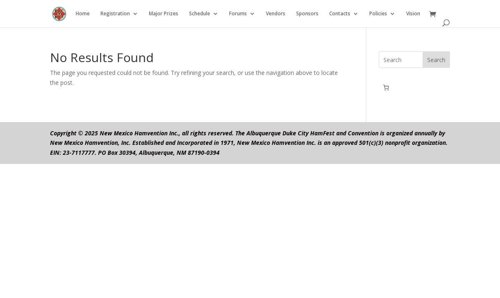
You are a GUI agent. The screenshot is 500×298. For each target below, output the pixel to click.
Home (83, 14)
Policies (378, 14)
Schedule (199, 14)
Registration (115, 14)
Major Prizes (163, 14)
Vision (413, 14)
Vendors (275, 14)
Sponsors (307, 14)
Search (436, 60)
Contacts (339, 14)
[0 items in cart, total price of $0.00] (386, 87)
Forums (238, 14)
